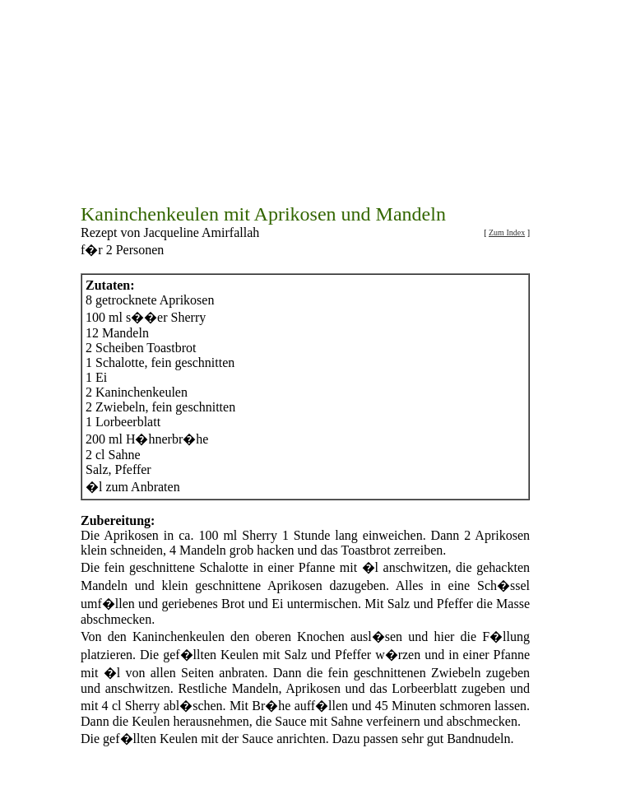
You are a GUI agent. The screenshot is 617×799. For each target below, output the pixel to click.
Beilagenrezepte (387, 760)
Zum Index (507, 181)
